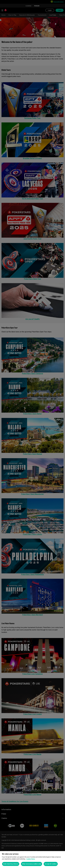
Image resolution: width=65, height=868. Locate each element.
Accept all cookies (51, 864)
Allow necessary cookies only (31, 864)
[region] (32, 859)
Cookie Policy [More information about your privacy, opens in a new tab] (30, 859)
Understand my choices (10, 864)
